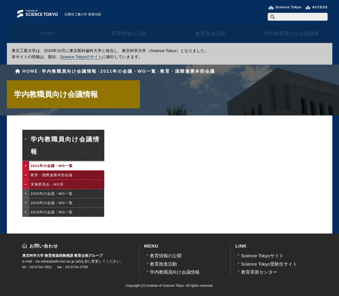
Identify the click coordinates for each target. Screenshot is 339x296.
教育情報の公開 (128, 33)
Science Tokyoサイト (262, 255)
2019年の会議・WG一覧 (52, 203)
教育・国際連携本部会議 (51, 175)
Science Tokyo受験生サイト (269, 264)
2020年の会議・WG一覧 (52, 193)
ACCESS (319, 7)
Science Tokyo (288, 7)
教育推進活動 (210, 33)
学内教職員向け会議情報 (291, 33)
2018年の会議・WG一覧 (52, 212)
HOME (47, 33)
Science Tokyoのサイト (81, 57)
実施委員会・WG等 (47, 184)
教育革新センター (259, 272)
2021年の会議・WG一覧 (52, 166)
